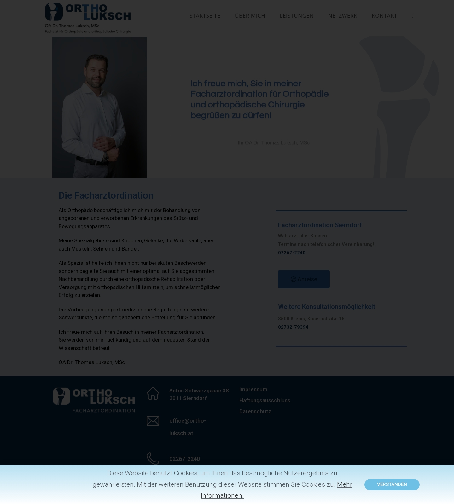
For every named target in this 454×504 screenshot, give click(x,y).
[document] (227, 252)
